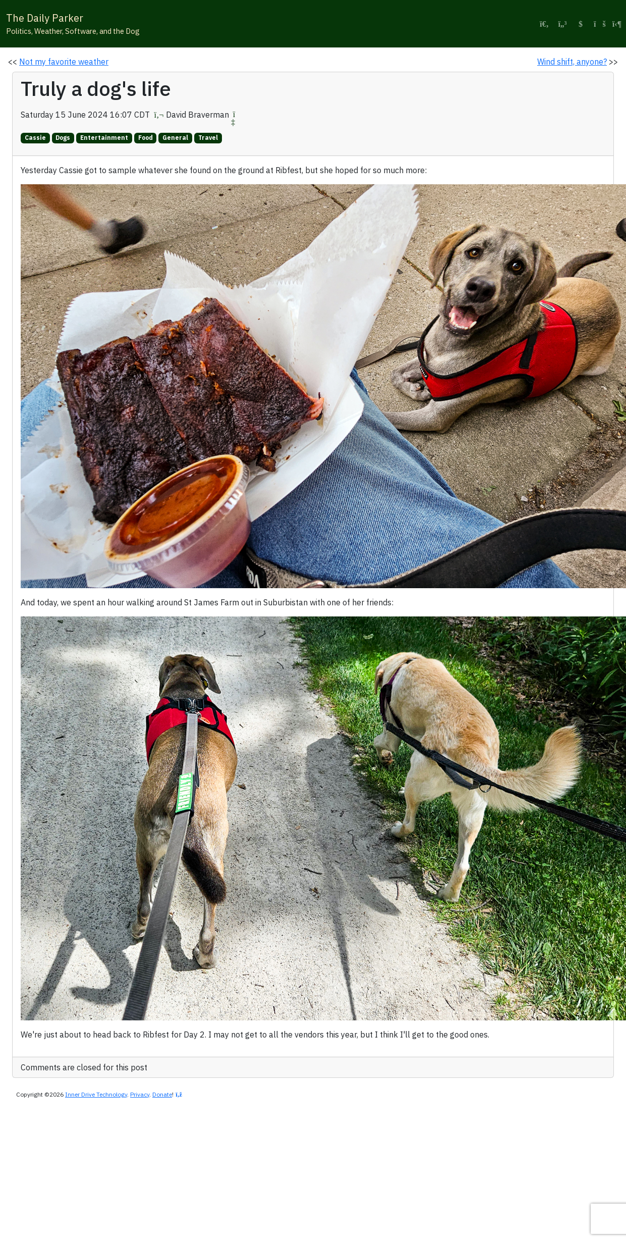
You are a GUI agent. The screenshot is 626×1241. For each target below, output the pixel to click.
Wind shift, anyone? (572, 62)
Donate (162, 1094)
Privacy (139, 1094)
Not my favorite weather (63, 62)
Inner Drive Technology (96, 1094)
